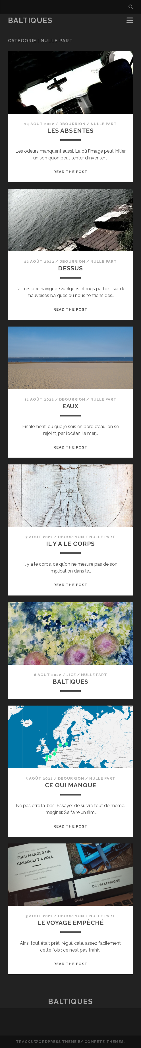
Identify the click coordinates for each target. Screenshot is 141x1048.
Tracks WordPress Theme (46, 1041)
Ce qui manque (70, 785)
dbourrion (72, 124)
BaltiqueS (30, 20)
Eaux (70, 406)
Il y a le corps (70, 543)
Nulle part (104, 124)
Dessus (70, 268)
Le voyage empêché (70, 922)
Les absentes (70, 130)
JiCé (71, 675)
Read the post (70, 172)
